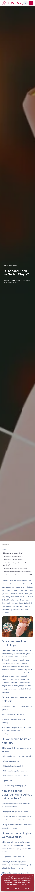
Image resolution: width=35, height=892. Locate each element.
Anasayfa (7, 280)
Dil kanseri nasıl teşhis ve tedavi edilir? (15, 568)
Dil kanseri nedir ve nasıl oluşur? (13, 553)
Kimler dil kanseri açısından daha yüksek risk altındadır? (17, 564)
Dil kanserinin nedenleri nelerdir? (13, 556)
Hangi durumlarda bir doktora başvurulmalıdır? (17, 575)
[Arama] (25, 3)
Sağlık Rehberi (16, 280)
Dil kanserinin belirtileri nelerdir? (13, 560)
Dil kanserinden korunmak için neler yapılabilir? (17, 572)
